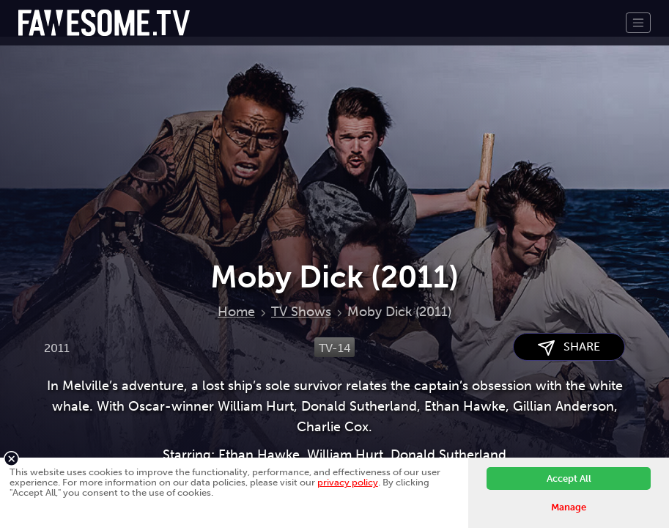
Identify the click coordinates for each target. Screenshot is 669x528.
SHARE (569, 347)
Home (236, 312)
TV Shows (301, 312)
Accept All (569, 478)
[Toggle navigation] (638, 22)
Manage (568, 507)
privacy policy (347, 482)
